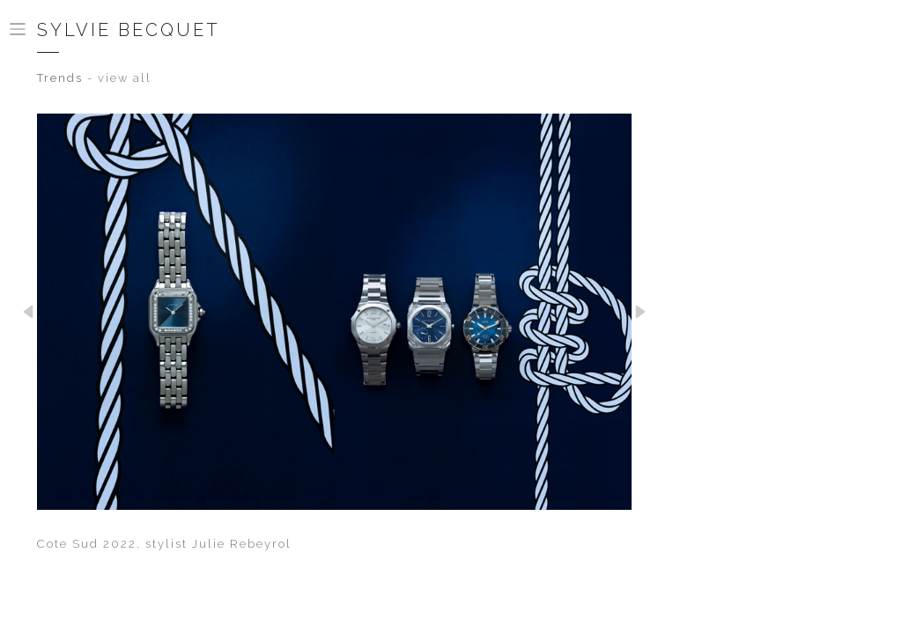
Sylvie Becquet (128, 30)
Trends (60, 78)
